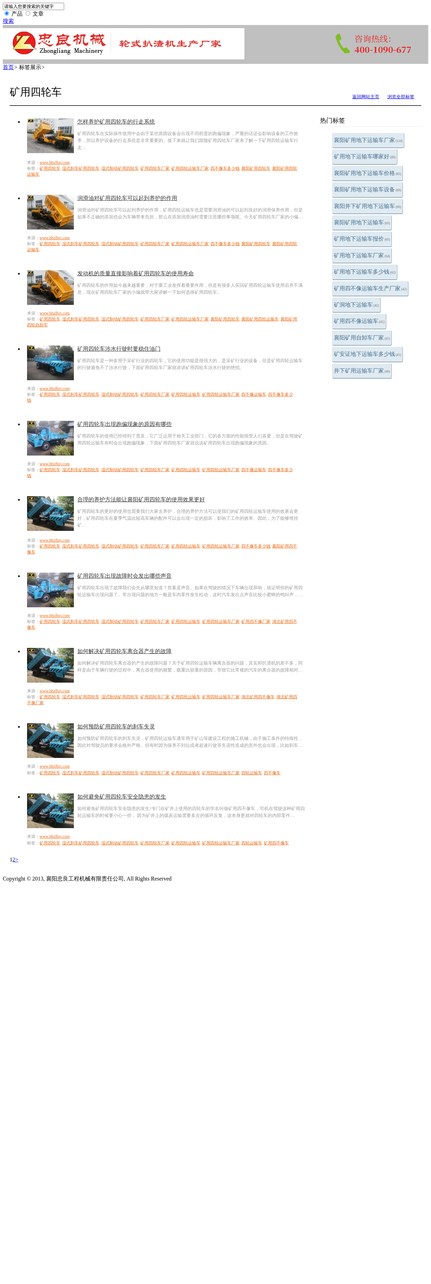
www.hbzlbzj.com (55, 162)
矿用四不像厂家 (255, 621)
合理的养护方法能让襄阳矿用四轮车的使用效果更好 (141, 499)
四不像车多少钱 (225, 168)
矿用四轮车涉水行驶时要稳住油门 (119, 349)
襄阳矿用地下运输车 (362, 222)
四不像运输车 (253, 394)
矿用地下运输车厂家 (362, 255)
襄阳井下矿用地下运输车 (367, 206)
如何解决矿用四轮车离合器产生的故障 (124, 651)
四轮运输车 (251, 772)
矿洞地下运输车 (356, 305)
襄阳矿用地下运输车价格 (367, 173)
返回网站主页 (365, 96)
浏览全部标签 (400, 96)
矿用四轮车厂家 (155, 168)
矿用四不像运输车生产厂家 (370, 288)
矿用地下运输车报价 (362, 239)
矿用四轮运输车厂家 (190, 168)
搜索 (8, 21)
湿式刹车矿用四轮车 (81, 168)
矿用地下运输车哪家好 (365, 156)
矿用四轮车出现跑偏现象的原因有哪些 (124, 424)
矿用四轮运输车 (185, 394)
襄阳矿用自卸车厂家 (362, 338)
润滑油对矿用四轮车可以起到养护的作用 (127, 198)
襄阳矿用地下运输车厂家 (368, 140)
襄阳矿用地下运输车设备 (367, 189)
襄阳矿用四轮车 (255, 168)
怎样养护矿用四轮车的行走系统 (116, 122)
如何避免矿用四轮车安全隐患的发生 (121, 797)
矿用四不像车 (276, 843)
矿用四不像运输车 (359, 321)
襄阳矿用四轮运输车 (260, 319)
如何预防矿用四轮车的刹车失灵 (116, 726)
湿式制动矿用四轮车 (120, 168)
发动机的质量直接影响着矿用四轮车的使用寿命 (135, 273)
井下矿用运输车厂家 (362, 371)
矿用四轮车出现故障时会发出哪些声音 (124, 576)
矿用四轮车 (50, 168)
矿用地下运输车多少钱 (365, 272)
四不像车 (272, 772)
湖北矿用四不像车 (258, 696)
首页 (8, 67)
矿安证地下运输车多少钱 (367, 354)
